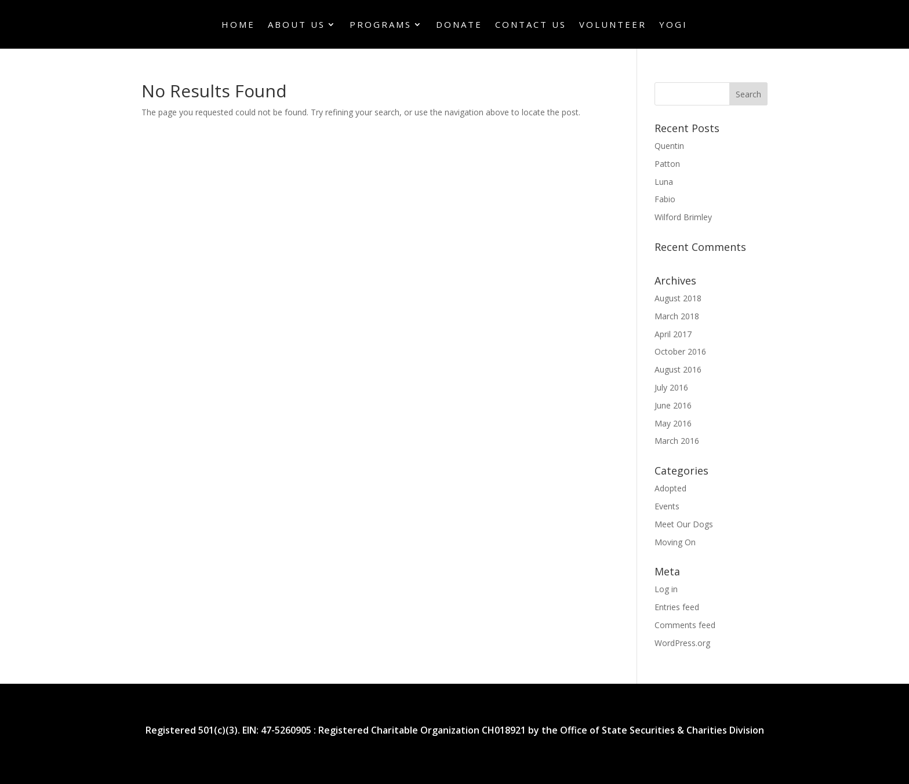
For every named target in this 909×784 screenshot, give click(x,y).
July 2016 (671, 387)
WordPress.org (682, 642)
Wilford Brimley (683, 217)
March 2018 (677, 316)
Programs (381, 25)
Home (238, 25)
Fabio (665, 199)
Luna (664, 181)
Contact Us (530, 25)
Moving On (675, 542)
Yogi (673, 25)
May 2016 (673, 423)
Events (667, 506)
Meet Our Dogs (684, 524)
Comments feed (685, 624)
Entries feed (677, 606)
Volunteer (612, 25)
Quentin (669, 145)
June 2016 (673, 405)
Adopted (670, 488)
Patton (667, 163)
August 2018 (678, 298)
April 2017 (673, 334)
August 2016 (678, 369)
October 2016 (680, 351)
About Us (296, 25)
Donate (459, 25)
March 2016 (677, 440)
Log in (666, 589)
